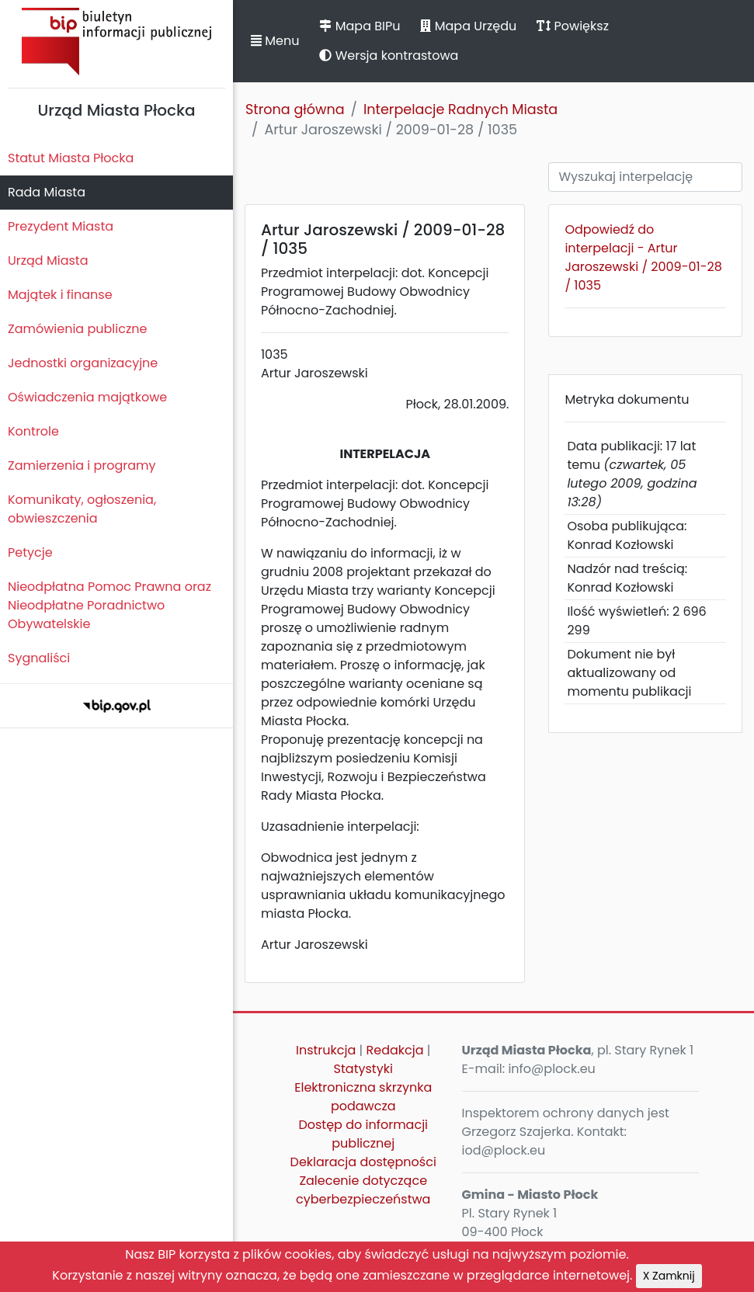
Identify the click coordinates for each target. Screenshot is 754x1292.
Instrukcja (326, 1050)
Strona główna (295, 109)
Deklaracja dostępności (363, 1162)
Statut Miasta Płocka (71, 158)
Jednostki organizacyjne (83, 363)
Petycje (30, 552)
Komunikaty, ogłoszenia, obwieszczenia (82, 509)
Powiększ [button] (573, 26)
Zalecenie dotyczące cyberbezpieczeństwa (363, 1190)
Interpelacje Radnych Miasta (460, 109)
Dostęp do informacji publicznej (363, 1134)
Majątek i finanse (60, 295)
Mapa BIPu (359, 26)
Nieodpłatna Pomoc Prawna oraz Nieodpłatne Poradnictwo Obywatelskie (109, 605)
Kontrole (33, 431)
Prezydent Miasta (60, 226)
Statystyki (363, 1069)
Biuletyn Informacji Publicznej (116, 41)
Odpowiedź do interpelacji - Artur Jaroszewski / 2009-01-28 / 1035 (643, 257)
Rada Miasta (46, 192)
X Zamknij (669, 1275)
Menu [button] (275, 41)
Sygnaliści (39, 658)
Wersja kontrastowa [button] (388, 55)
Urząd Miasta (48, 260)
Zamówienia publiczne (77, 329)
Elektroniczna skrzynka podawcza (363, 1096)
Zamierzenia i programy (82, 465)
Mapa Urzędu (468, 26)
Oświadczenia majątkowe (87, 397)
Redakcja (395, 1050)
